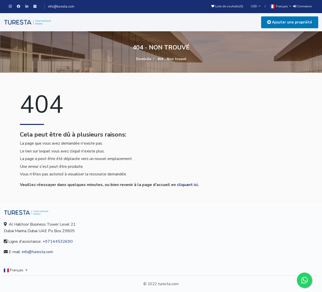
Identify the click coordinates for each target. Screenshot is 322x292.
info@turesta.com (61, 6)
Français (279, 6)
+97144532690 (58, 241)
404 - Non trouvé (171, 59)
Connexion (302, 6)
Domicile (143, 59)
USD (254, 6)
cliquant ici (187, 185)
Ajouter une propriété (289, 22)
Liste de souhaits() (227, 6)
